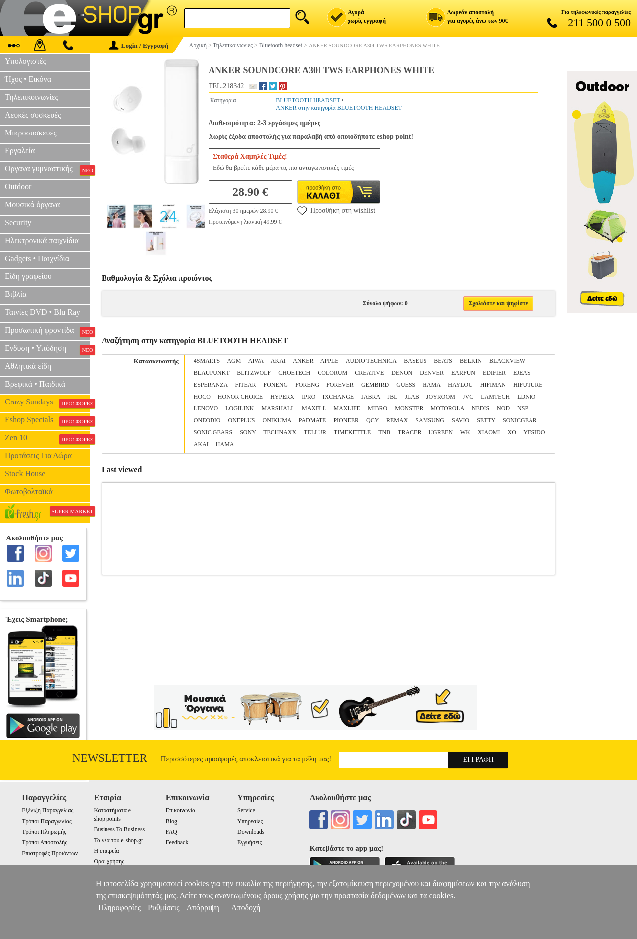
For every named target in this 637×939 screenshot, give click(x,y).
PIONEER (346, 420)
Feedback (177, 842)
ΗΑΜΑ (225, 444)
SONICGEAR (520, 420)
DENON (401, 372)
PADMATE (312, 420)
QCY (372, 420)
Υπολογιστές (25, 61)
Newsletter (109, 758)
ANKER (303, 360)
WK (465, 432)
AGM (234, 360)
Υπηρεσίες (250, 821)
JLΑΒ (412, 396)
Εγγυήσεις (249, 842)
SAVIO (460, 420)
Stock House (25, 473)
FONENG (276, 384)
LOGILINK (239, 408)
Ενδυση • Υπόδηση (47, 349)
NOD (503, 408)
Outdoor (18, 186)
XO (512, 432)
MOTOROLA (447, 408)
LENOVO (206, 408)
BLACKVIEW (507, 360)
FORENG (307, 384)
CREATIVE (369, 372)
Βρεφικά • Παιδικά (35, 384)
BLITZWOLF (254, 372)
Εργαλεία (20, 150)
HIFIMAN (493, 384)
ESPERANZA (211, 384)
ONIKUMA (276, 420)
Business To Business (119, 829)
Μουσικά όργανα (32, 204)
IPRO (308, 396)
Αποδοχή (246, 907)
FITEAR (245, 384)
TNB (384, 432)
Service (246, 810)
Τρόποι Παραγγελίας (46, 821)
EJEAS (522, 372)
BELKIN (471, 360)
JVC (468, 396)
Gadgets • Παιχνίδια (37, 258)
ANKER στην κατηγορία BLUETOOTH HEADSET (339, 107)
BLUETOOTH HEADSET (308, 100)
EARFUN (463, 372)
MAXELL (314, 408)
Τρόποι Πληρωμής (44, 831)
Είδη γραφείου (28, 276)
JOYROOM (440, 396)
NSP (522, 408)
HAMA (431, 384)
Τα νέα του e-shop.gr (118, 840)
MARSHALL (277, 408)
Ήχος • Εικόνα (28, 79)
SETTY (486, 420)
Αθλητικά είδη (28, 366)
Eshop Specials (47, 420)
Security (18, 222)
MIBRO (377, 408)
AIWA (256, 360)
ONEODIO (207, 420)
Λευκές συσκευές (33, 115)
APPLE (329, 360)
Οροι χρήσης (109, 861)
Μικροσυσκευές (31, 133)
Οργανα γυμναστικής (47, 169)
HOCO (202, 396)
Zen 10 (47, 438)
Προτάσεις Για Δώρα (38, 455)
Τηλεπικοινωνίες (31, 97)
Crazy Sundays (47, 403)
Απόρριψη (202, 907)
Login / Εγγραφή (139, 45)
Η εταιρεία (106, 850)
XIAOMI (489, 432)
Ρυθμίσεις (163, 907)
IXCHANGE (338, 396)
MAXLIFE (347, 408)
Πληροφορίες (119, 907)
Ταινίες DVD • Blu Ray (42, 312)
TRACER (409, 432)
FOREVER (340, 384)
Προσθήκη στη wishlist (336, 210)
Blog (171, 821)
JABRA (370, 396)
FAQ (171, 831)
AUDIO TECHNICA (371, 360)
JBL (393, 396)
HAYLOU (460, 384)
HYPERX (282, 396)
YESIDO (534, 432)
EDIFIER (494, 372)
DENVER (432, 372)
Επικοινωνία (180, 810)
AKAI (278, 360)
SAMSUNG (429, 420)
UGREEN (440, 432)
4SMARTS (207, 360)
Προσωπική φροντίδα (47, 331)
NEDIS (480, 408)
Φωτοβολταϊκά (29, 491)
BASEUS (415, 360)
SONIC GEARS (213, 432)
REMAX (397, 420)
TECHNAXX (279, 432)
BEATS (443, 360)
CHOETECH (294, 372)
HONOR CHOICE (240, 396)
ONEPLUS (241, 420)
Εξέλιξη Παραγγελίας (47, 810)
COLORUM (332, 372)
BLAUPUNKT (211, 372)
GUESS (405, 384)
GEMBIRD (375, 384)
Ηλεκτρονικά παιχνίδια (42, 240)
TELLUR (315, 432)
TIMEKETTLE (352, 432)
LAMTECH (495, 396)
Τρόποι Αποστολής (44, 842)
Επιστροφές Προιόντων (50, 853)
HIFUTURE (527, 384)
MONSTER (409, 408)
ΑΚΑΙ (201, 444)
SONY (248, 432)
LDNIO (526, 396)
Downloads (250, 831)
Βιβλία (16, 294)
